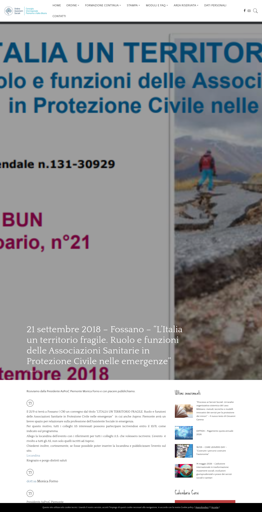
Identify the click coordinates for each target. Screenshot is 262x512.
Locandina (33, 455)
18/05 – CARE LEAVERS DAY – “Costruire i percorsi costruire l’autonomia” (211, 450)
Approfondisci (202, 507)
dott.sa (32, 481)
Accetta (214, 507)
